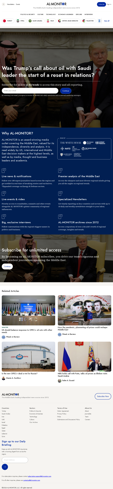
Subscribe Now (103, 396)
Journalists (88, 414)
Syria (3, 436)
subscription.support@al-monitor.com (39, 476)
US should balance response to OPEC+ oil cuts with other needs (27, 331)
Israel (3, 422)
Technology (51, 14)
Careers (87, 419)
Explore (79, 14)
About (87, 411)
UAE (3, 419)
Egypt (3, 428)
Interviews (89, 14)
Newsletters (10, 4)
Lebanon (4, 434)
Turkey (4, 411)
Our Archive (33, 422)
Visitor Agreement (63, 411)
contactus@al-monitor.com (31, 480)
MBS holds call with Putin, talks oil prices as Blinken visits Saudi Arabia (82, 374)
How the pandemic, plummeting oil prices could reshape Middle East (82, 328)
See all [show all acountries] (106, 21)
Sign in (109, 4)
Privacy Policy (61, 414)
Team (86, 417)
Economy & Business (65, 14)
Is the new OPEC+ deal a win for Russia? (19, 373)
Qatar (4, 431)
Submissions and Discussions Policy (68, 419)
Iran (3, 417)
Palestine (4, 425)
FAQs (59, 417)
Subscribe (101, 4)
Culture (40, 14)
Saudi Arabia (6, 414)
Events (18, 4)
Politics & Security (27, 14)
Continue (7, 266)
